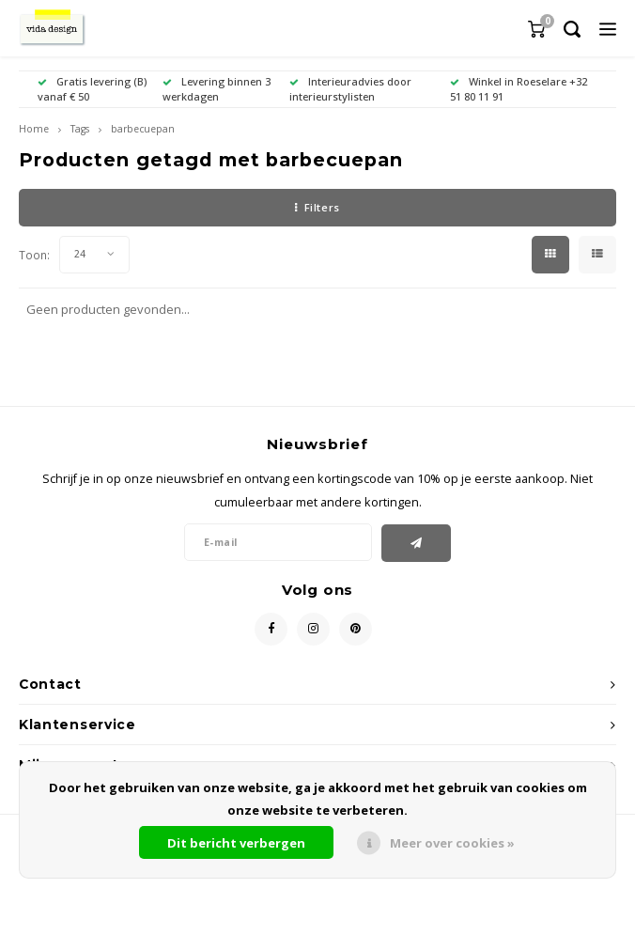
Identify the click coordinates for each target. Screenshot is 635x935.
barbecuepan (143, 128)
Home (34, 128)
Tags (79, 128)
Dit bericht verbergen (236, 842)
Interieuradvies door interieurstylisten (350, 88)
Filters (317, 207)
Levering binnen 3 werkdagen (217, 88)
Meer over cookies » (452, 842)
